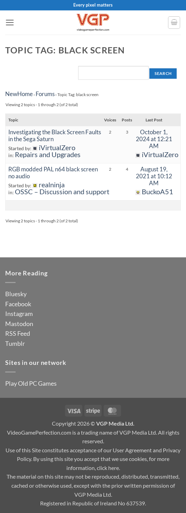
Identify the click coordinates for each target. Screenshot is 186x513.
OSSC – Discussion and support (62, 192)
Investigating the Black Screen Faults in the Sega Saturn (54, 135)
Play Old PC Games (31, 383)
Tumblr (15, 343)
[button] (10, 23)
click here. (108, 467)
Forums (45, 93)
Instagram (19, 313)
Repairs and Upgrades (48, 155)
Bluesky (16, 294)
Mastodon (19, 323)
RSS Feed (17, 333)
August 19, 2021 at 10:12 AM (154, 176)
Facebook (18, 304)
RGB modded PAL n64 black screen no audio (53, 172)
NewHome (19, 93)
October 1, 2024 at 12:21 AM (154, 138)
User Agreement (132, 450)
